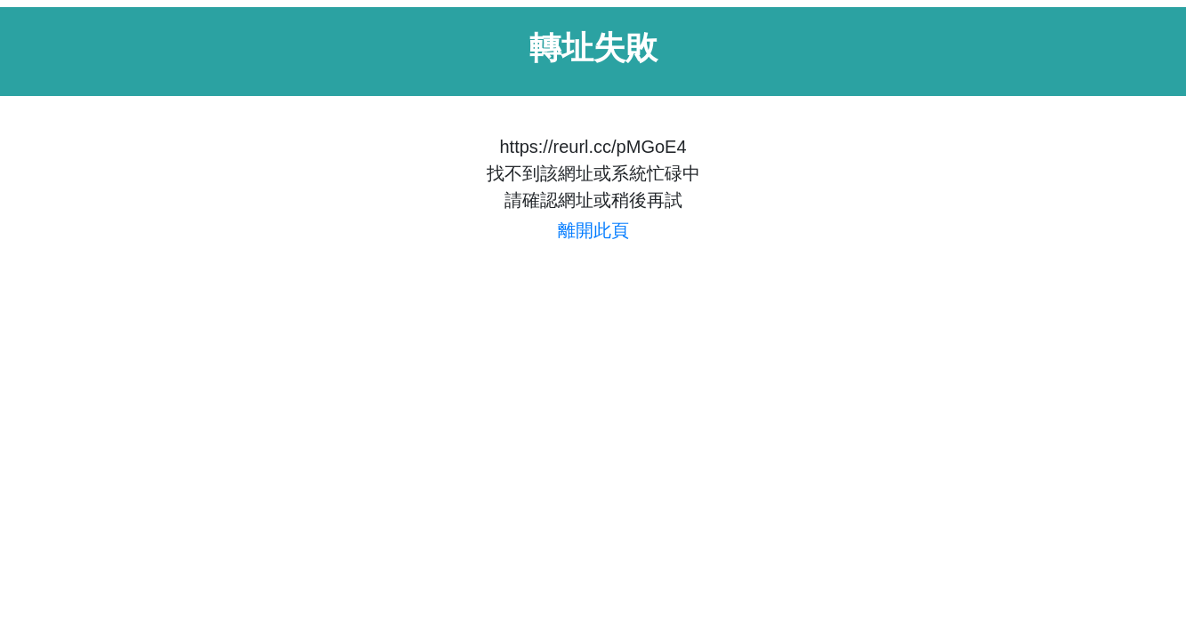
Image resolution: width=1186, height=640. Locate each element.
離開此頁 (593, 230)
